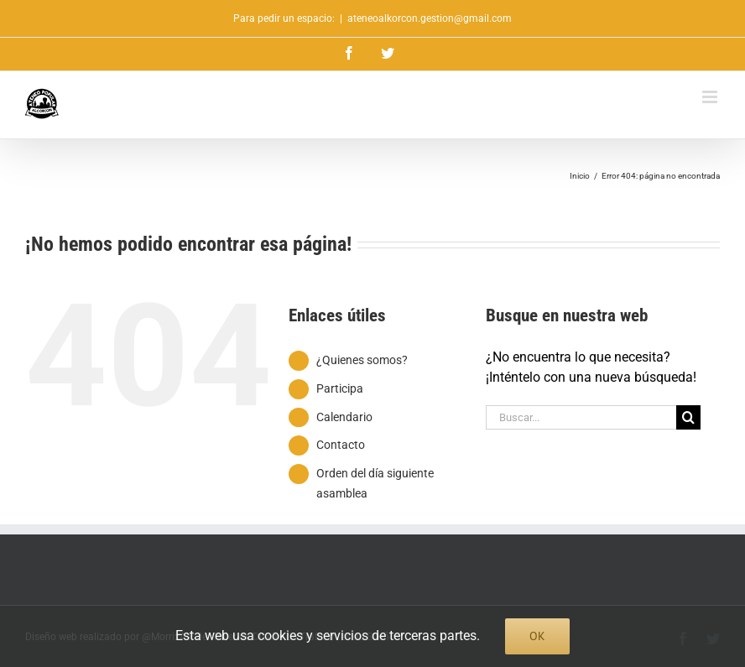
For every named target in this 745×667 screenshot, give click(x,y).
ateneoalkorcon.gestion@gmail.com (429, 18)
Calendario (344, 417)
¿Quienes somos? (362, 360)
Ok (537, 636)
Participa (339, 388)
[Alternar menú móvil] (711, 97)
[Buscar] (688, 417)
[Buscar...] (581, 417)
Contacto (340, 444)
